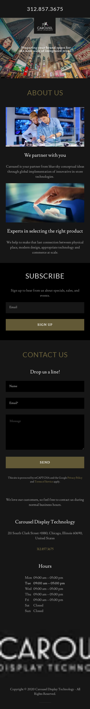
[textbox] (45, 307)
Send (45, 462)
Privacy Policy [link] (74, 478)
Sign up (45, 325)
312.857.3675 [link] (45, 549)
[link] (45, 9)
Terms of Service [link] (44, 481)
